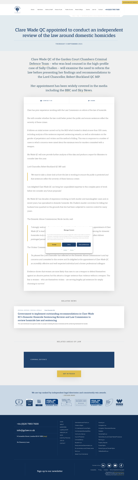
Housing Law (101, 422)
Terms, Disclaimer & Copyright (117, 469)
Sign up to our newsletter (50, 471)
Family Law (77, 451)
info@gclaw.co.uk (26, 430)
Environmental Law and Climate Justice (84, 448)
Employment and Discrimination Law (83, 445)
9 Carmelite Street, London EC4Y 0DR (32, 436)
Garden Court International (81, 454)
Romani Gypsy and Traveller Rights (106, 448)
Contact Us (46, 100)
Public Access (69, 9)
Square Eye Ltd (120, 474)
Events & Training (65, 438)
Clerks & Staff (49, 9)
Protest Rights (102, 445)
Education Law (78, 442)
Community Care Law (80, 434)
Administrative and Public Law (82, 422)
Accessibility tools (130, 2)
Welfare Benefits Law (103, 451)
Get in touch (69, 374)
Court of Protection (79, 437)
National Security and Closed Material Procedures (110, 437)
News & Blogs (79, 9)
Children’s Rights (79, 425)
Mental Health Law (102, 434)
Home (61, 421)
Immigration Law (102, 425)
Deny (69, 244)
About (32, 9)
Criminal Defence (38, 359)
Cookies (65, 249)
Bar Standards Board (119, 472)
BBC (68, 90)
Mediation (100, 431)
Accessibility (93, 469)
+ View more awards (69, 395)
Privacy (72, 249)
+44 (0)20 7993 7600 (112, 10)
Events (88, 9)
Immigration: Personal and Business (106, 428)
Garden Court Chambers (17, 9)
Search (122, 9)
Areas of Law (58, 9)
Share (91, 100)
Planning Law (101, 439)
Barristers (40, 9)
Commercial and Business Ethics (82, 431)
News (61, 435)
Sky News (85, 90)
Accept (54, 244)
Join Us (94, 9)
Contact (100, 9)
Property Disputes (102, 442)
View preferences (84, 244)
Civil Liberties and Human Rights (82, 428)
